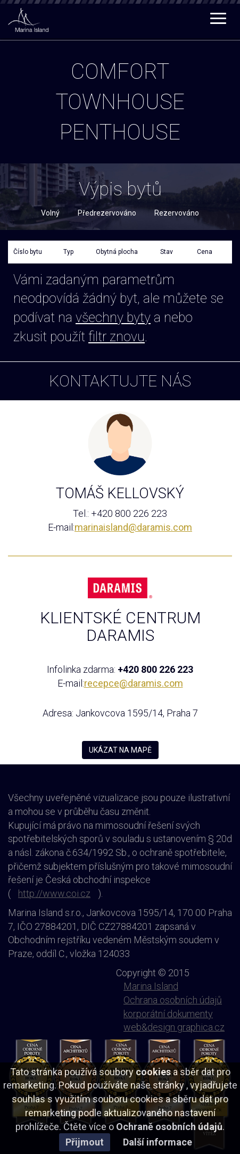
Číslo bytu (27, 251)
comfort (120, 71)
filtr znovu (116, 336)
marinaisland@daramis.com (133, 527)
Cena (204, 251)
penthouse (120, 132)
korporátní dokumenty (168, 1013)
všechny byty (113, 317)
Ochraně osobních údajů (169, 1126)
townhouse (120, 101)
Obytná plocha (117, 251)
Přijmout (84, 1142)
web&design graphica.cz (174, 1027)
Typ (68, 251)
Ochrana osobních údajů (172, 999)
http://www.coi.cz (54, 893)
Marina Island (150, 986)
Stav (166, 251)
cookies (153, 1071)
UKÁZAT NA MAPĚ (120, 750)
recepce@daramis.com (133, 683)
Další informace (157, 1142)
